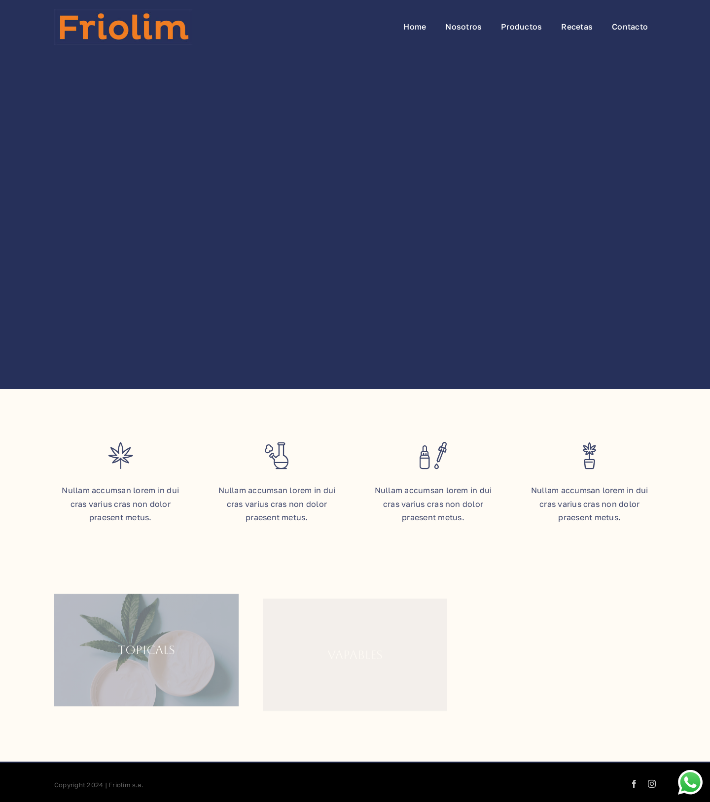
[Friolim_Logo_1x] (123, 13)
